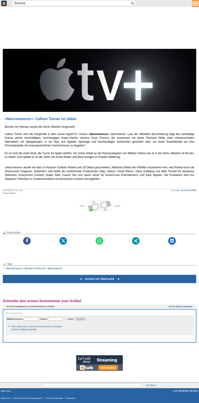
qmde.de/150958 (188, 190)
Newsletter (71, 398)
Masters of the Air (35, 268)
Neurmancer (55, 268)
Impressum (5, 398)
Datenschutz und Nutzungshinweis (28, 398)
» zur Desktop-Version (185, 390)
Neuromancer (14, 268)
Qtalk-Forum (6, 391)
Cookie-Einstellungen (54, 398)
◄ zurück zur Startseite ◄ (99, 278)
